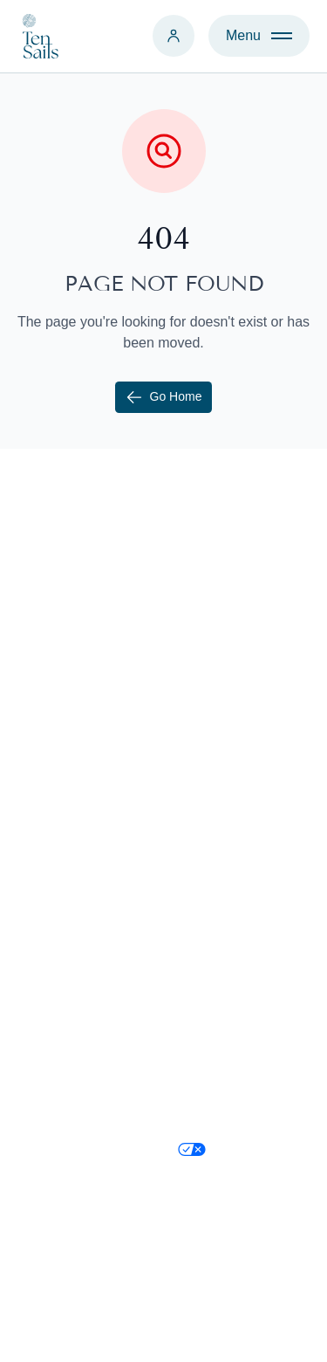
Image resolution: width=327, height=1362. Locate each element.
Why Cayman (220, 688)
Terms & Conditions (238, 1118)
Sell (29, 688)
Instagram (209, 943)
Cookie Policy (220, 1048)
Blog (192, 793)
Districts (203, 828)
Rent (32, 723)
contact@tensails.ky (79, 978)
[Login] (173, 36)
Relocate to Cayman (241, 723)
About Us (206, 653)
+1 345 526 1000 (70, 943)
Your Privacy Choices (216, 1168)
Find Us (41, 1013)
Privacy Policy (221, 1083)
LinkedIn (204, 1013)
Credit (293, 1331)
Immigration (214, 758)
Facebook (208, 978)
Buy (29, 653)
